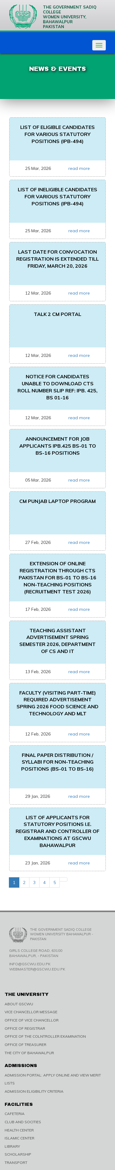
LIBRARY (12, 1146)
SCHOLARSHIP (18, 1154)
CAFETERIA (15, 1113)
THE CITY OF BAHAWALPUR (29, 1053)
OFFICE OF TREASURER (25, 1044)
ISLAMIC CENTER (19, 1138)
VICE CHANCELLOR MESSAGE (31, 1012)
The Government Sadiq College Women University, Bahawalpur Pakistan (52, 17)
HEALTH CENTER (19, 1130)
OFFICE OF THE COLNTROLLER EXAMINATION (45, 1036)
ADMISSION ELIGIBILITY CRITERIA (34, 1091)
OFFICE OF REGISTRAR (25, 1028)
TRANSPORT (16, 1162)
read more (79, 168)
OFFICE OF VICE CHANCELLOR (32, 1020)
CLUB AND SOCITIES (23, 1122)
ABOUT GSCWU (19, 1004)
